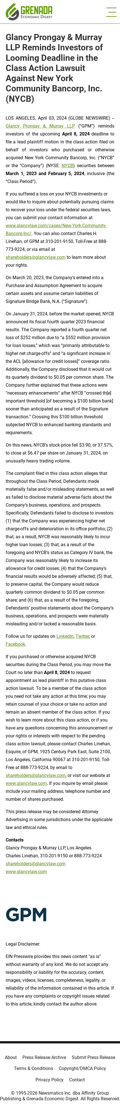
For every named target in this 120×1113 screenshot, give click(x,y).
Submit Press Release (93, 1057)
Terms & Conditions (33, 1068)
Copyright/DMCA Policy (82, 1068)
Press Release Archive (44, 1057)
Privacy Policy (49, 1079)
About (11, 1057)
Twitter (82, 636)
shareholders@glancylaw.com (36, 257)
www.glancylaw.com (26, 783)
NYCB (67, 165)
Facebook (15, 644)
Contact (77, 1079)
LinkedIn (64, 636)
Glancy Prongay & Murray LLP (40, 126)
